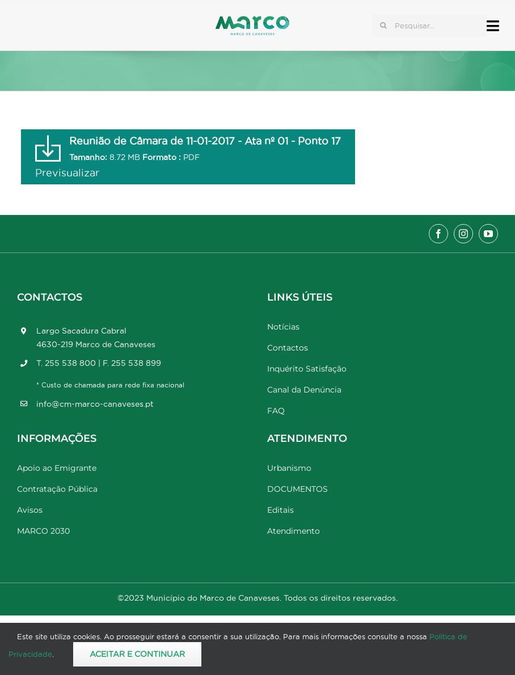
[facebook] (438, 233)
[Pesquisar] (383, 25)
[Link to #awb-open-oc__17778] (493, 26)
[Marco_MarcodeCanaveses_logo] (252, 20)
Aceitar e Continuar (137, 654)
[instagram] (463, 233)
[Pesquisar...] (429, 25)
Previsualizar (67, 172)
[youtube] (488, 233)
